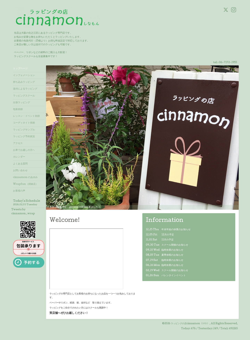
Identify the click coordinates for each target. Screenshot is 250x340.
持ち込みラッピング (24, 82)
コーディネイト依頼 (24, 123)
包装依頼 (18, 109)
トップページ (20, 68)
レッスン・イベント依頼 (26, 116)
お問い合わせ (20, 170)
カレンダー (19, 157)
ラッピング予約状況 (24, 136)
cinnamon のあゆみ (25, 177)
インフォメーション (24, 75)
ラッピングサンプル (24, 130)
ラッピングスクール (24, 96)
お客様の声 (19, 191)
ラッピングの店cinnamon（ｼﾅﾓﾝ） (190, 323)
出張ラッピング (21, 102)
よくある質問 (20, 164)
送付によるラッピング (25, 89)
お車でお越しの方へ (24, 150)
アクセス (18, 143)
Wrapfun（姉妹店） (25, 184)
